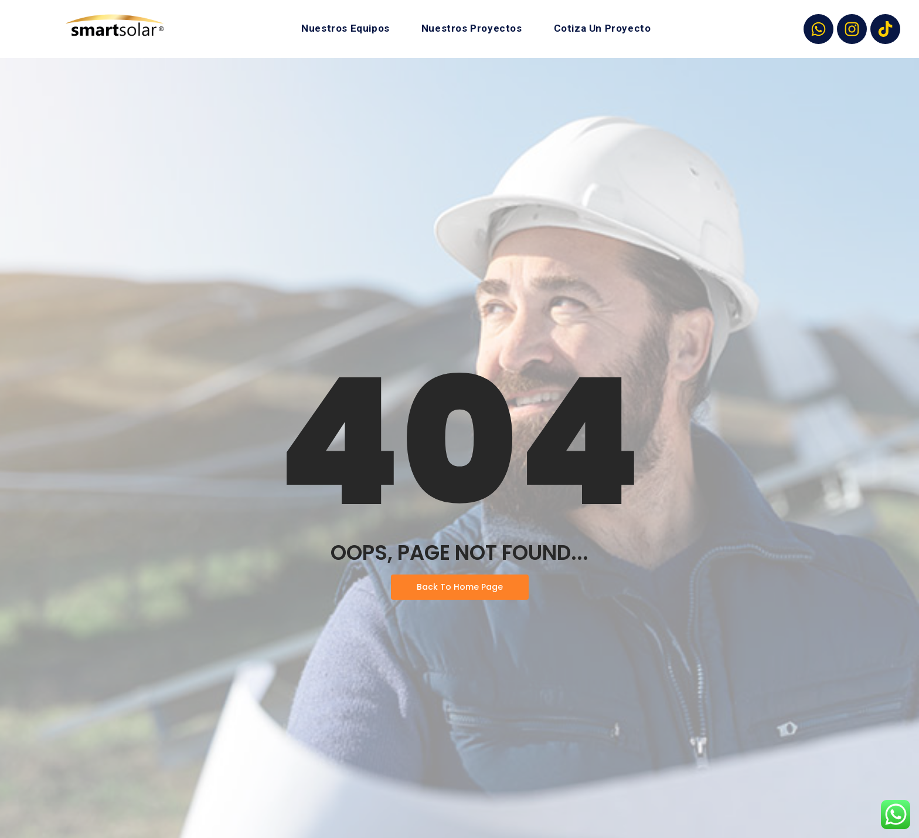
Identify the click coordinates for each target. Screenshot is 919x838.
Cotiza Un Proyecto (602, 28)
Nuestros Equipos (345, 28)
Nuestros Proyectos (471, 28)
